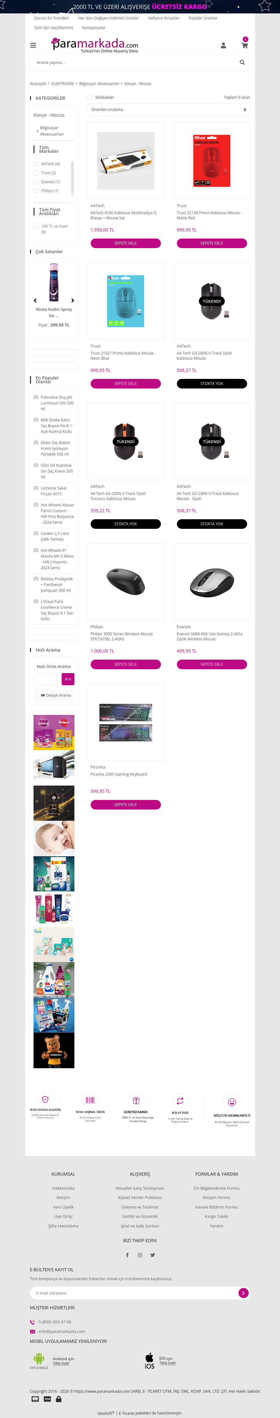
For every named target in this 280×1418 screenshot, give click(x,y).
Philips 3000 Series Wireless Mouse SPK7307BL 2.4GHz (122, 636)
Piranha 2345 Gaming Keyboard (119, 774)
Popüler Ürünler (203, 18)
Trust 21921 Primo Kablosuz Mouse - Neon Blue (123, 356)
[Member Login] (223, 45)
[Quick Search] (45, 679)
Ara (68, 679)
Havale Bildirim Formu (216, 1207)
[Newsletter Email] (140, 1293)
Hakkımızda (63, 1188)
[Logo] (94, 45)
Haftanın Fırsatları (164, 18)
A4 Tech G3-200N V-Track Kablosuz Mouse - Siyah (208, 496)
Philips (97, 627)
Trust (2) (49, 173)
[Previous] (35, 300)
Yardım (216, 1226)
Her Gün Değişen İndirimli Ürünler (108, 18)
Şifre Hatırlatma (63, 1226)
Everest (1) (51, 181)
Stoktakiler (104, 97)
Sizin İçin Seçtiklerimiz (53, 27)
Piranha (98, 767)
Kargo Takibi (216, 1216)
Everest (184, 627)
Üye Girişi (63, 1216)
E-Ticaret (127, 1413)
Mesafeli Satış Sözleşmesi (140, 1188)
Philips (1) (50, 190)
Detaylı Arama (56, 695)
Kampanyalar (94, 27)
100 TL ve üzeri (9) (55, 229)
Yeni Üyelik (63, 1207)
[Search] (140, 62)
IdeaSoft (106, 1413)
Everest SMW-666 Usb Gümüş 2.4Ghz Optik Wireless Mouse (210, 636)
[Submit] (243, 1293)
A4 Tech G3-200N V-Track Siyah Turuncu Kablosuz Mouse (118, 496)
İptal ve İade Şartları (140, 1226)
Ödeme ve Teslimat (139, 1207)
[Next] (72, 300)
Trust (182, 205)
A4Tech (98, 205)
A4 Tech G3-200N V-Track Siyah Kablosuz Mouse (204, 356)
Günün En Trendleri (51, 18)
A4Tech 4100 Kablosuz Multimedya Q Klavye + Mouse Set (124, 215)
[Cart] (244, 45)
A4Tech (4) (51, 164)
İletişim (64, 1197)
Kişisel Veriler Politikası (140, 1197)
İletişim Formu (217, 1197)
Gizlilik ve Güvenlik (140, 1216)
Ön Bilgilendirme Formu (216, 1188)
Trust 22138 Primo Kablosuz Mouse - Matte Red (209, 215)
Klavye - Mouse (138, 83)
